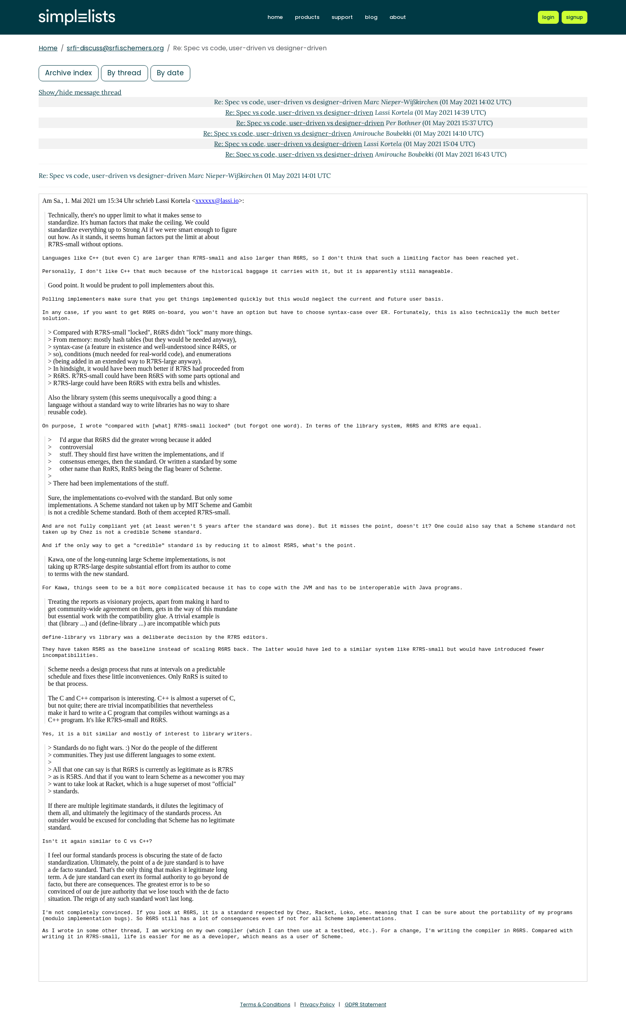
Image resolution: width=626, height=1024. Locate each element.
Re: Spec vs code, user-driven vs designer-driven (299, 112)
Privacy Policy (317, 1004)
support (342, 17)
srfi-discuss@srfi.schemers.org (115, 48)
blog (371, 17)
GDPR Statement (366, 1004)
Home (48, 48)
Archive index (69, 73)
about (397, 17)
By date (173, 73)
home (275, 17)
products (307, 17)
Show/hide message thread (80, 92)
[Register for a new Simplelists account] (574, 17)
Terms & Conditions (264, 1004)
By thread (126, 73)
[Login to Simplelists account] (548, 17)
